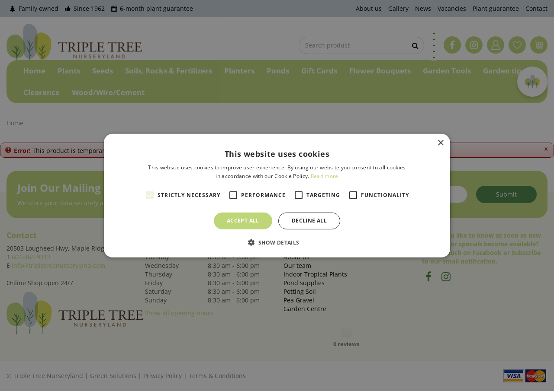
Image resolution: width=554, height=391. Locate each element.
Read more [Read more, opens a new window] (324, 176)
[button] (276, 242)
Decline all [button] (309, 220)
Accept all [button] (243, 220)
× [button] (440, 143)
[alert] (277, 195)
